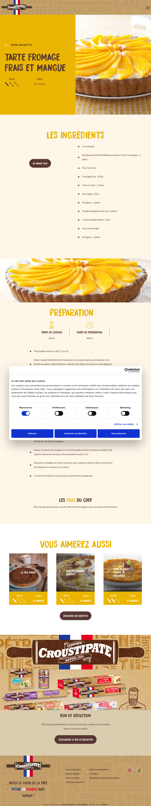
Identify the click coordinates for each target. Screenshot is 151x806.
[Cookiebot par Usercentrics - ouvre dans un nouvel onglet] (127, 370)
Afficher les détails (124, 424)
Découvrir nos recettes (75, 616)
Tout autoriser (118, 433)
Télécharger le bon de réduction (75, 739)
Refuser (32, 433)
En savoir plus (40, 163)
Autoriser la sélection (75, 433)
